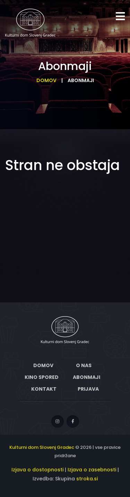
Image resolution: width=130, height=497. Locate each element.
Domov (46, 80)
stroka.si (87, 478)
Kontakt (44, 388)
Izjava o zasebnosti (92, 469)
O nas (84, 365)
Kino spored (42, 377)
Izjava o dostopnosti (37, 469)
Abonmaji (86, 377)
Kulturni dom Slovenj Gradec (41, 447)
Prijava (88, 388)
